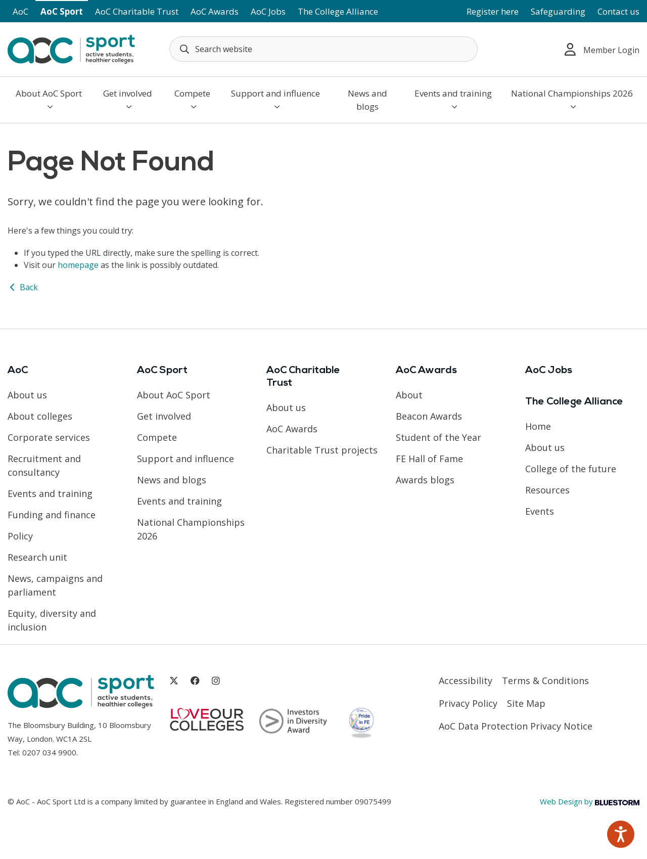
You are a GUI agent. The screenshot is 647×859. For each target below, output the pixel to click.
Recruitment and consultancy (44, 465)
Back (23, 287)
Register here (493, 11)
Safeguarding (558, 11)
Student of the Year (438, 437)
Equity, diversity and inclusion (52, 620)
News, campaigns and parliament (55, 585)
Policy (20, 536)
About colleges (40, 416)
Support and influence (275, 99)
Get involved (127, 99)
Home (538, 426)
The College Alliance (338, 11)
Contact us (618, 11)
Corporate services (49, 437)
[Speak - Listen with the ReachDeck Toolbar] (620, 834)
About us (27, 395)
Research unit (37, 557)
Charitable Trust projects (322, 450)
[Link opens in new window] (173, 681)
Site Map (526, 703)
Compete (192, 99)
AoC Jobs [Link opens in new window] (268, 11)
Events (539, 511)
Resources (547, 490)
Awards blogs (425, 480)
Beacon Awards (429, 416)
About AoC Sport (49, 99)
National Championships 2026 (572, 99)
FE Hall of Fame (429, 459)
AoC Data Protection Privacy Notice (515, 726)
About (409, 395)
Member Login (602, 49)
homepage (78, 264)
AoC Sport (61, 11)
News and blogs (367, 99)
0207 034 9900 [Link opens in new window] (49, 752)
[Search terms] (323, 49)
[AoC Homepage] (71, 48)
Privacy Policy (468, 703)
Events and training (453, 99)
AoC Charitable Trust (136, 11)
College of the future (570, 469)
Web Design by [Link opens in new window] (589, 801)
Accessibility (465, 680)
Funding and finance (52, 515)
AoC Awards (215, 11)
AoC (20, 11)
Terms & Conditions (545, 680)
